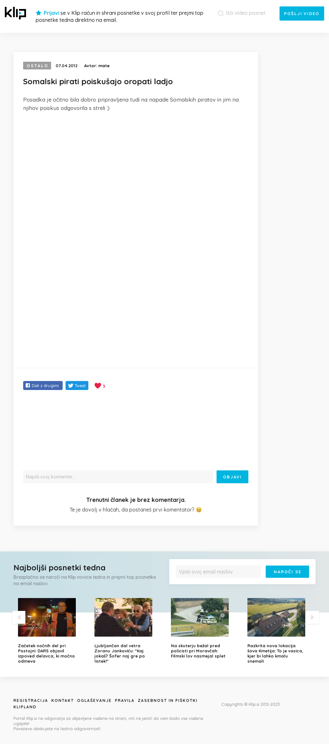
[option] (51, 631)
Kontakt (62, 700)
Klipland (25, 706)
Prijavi (51, 13)
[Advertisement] (135, 165)
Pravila (125, 700)
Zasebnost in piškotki (168, 700)
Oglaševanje (94, 700)
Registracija (30, 700)
